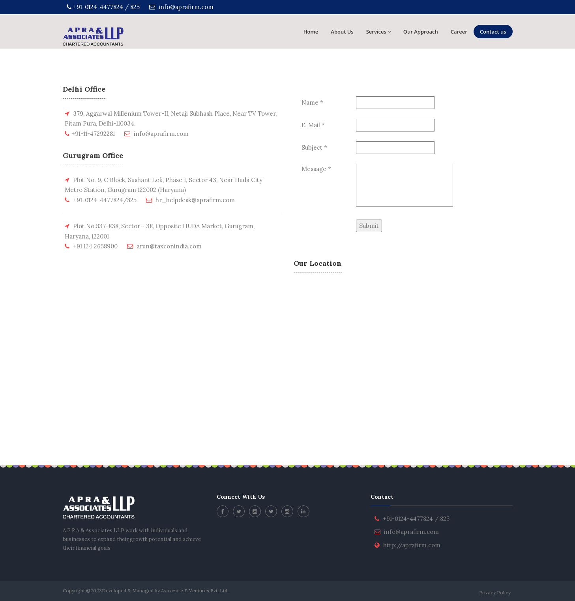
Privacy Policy (495, 592)
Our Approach (420, 31)
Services (378, 31)
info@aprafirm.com (181, 7)
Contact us (493, 31)
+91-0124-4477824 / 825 (103, 7)
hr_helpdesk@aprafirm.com (195, 200)
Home (310, 31)
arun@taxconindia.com (169, 246)
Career (459, 31)
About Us (342, 31)
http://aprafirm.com (411, 545)
